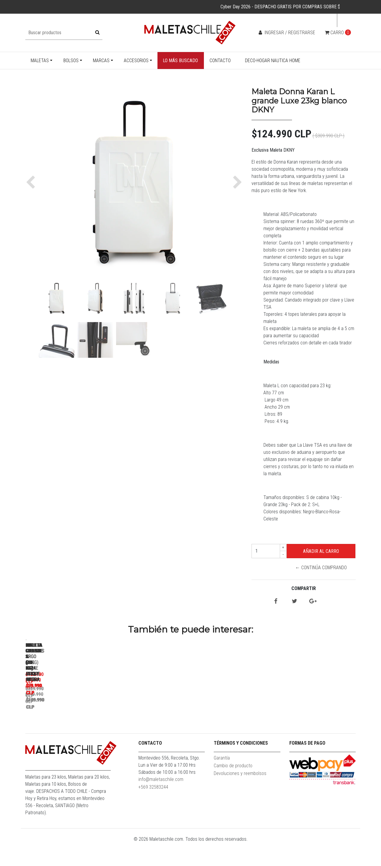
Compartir (303, 588)
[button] (32, 182)
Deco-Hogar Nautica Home (272, 60)
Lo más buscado (180, 60)
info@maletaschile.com (160, 802)
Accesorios (136, 60)
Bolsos (71, 60)
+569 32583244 (153, 810)
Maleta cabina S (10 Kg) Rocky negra (317, 724)
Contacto (220, 60)
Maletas (40, 60)
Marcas (101, 60)
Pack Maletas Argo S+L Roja (150, 724)
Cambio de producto (233, 789)
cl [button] (345, 20)
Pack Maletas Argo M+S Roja (234, 724)
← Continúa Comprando (321, 567)
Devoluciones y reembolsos (240, 796)
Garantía (222, 781)
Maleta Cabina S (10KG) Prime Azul (67, 724)
